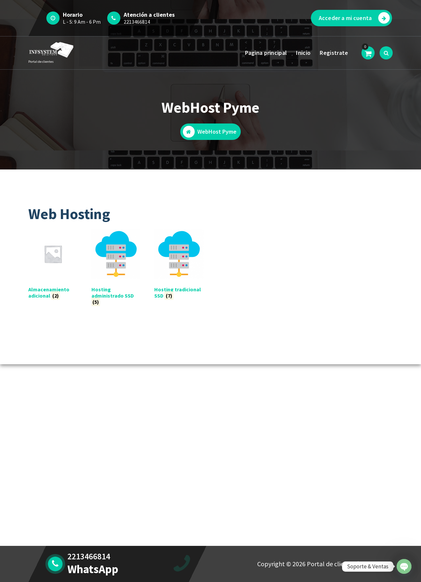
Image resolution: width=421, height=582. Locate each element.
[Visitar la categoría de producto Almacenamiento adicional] (53, 265)
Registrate (334, 52)
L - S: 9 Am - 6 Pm (82, 21)
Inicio (303, 52)
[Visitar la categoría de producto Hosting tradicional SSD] (179, 265)
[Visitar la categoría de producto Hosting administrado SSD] (116, 268)
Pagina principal (266, 52)
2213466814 (137, 21)
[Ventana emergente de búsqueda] (386, 52)
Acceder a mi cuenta (354, 18)
